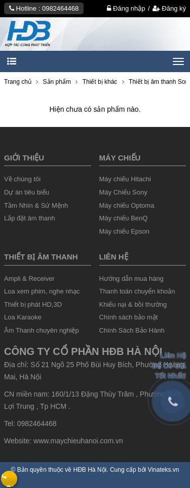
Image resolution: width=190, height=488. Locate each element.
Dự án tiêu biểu (26, 192)
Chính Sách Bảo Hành (132, 330)
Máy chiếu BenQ (123, 218)
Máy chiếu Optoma (127, 205)
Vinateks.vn (163, 469)
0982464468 (60, 8)
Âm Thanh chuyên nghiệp (41, 330)
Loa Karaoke (23, 317)
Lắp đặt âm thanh (29, 218)
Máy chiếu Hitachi (125, 179)
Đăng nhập (126, 8)
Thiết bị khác (100, 81)
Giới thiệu (24, 157)
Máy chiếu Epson (124, 231)
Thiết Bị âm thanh (41, 256)
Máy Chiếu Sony (123, 192)
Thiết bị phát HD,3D (33, 304)
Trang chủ (17, 81)
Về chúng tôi (22, 179)
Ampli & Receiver (29, 278)
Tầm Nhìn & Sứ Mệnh (36, 205)
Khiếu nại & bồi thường (133, 304)
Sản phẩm (57, 81)
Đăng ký (169, 8)
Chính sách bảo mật (128, 317)
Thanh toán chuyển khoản (137, 291)
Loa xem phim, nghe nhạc (42, 291)
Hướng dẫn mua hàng (131, 278)
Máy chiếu (120, 157)
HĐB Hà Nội (90, 469)
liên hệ (113, 256)
